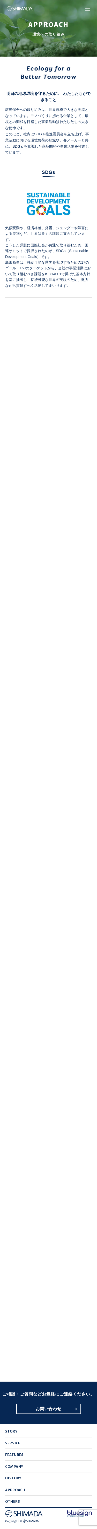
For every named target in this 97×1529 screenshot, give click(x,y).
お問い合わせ (49, 1409)
